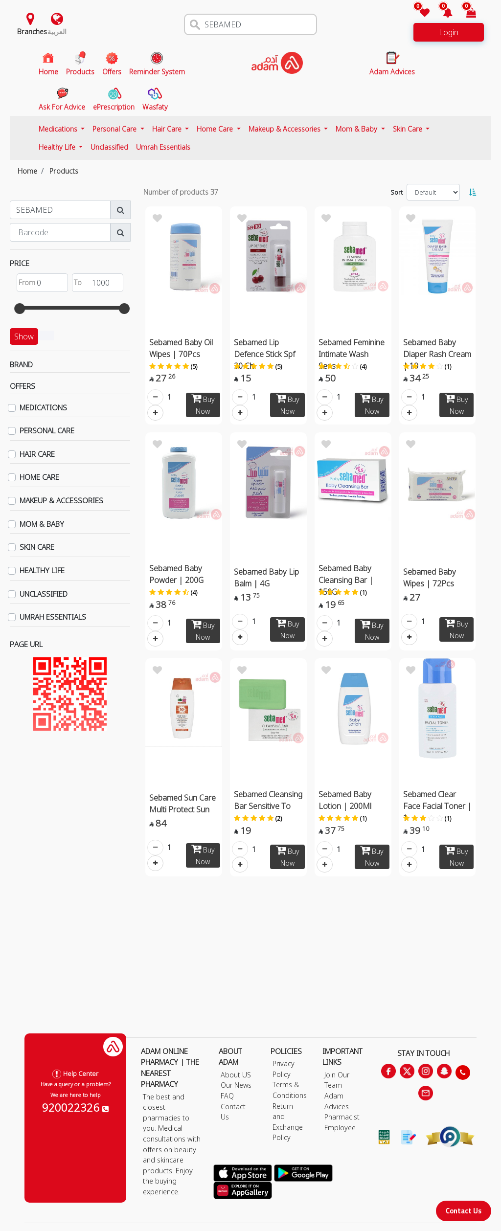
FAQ (227, 1095)
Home (27, 171)
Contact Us (463, 1210)
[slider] (19, 308)
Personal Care (115, 129)
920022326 (75, 1107)
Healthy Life (58, 147)
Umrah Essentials (163, 147)
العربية (57, 31)
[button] (442, 13)
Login (448, 32)
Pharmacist (342, 1116)
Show (24, 336)
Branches (32, 31)
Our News (236, 1085)
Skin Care (408, 129)
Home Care (216, 129)
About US (236, 1074)
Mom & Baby (357, 129)
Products (63, 171)
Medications (59, 129)
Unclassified (109, 147)
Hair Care (167, 129)
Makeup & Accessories (285, 129)
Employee (340, 1127)
